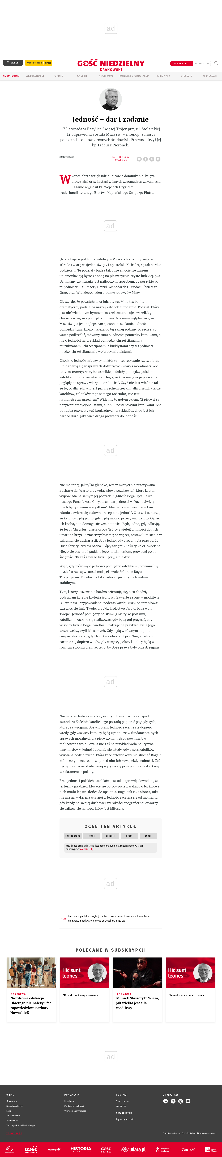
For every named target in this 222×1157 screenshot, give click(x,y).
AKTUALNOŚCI (35, 75)
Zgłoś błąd (14, 1133)
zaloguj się (203, 63)
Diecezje (186, 75)
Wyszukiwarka (216, 63)
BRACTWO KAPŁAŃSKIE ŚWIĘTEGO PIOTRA (87, 916)
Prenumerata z (39, 63)
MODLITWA (73, 920)
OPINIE (58, 75)
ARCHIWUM (106, 75)
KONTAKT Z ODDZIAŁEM (134, 75)
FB (146, 158)
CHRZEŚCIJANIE (116, 916)
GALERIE (82, 75)
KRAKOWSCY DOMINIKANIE (137, 916)
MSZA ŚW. (120, 920)
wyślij (159, 158)
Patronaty (163, 75)
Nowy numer (11, 75)
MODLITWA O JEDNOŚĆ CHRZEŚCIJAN (96, 920)
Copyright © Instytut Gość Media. (177, 1133)
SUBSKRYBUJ (181, 63)
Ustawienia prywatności (75, 1110)
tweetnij (152, 158)
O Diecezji (210, 75)
